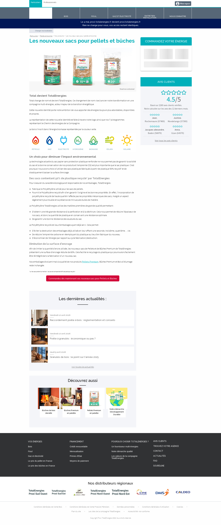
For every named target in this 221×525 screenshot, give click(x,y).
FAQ (155, 461)
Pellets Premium (90, 261)
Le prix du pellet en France (40, 461)
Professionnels (50, 2)
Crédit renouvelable (78, 446)
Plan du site (76, 511)
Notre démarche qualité (122, 451)
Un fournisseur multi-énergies (124, 446)
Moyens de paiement (79, 461)
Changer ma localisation (43, 31)
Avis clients (159, 441)
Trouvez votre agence (166, 446)
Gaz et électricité (35, 456)
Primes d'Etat (76, 456)
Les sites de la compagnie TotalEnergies (104, 511)
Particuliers (35, 2)
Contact (158, 451)
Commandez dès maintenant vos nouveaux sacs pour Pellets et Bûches (83, 278)
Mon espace (185, 4)
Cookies (180, 507)
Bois (30, 446)
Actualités (159, 456)
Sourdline (158, 466)
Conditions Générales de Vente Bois (48, 507)
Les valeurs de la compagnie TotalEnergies (124, 457)
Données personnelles (126, 507)
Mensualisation (76, 451)
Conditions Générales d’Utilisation (155, 507)
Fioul (30, 451)
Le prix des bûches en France (41, 466)
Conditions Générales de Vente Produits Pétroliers (89, 507)
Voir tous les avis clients (166, 140)
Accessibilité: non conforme (139, 511)
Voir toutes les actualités (83, 366)
